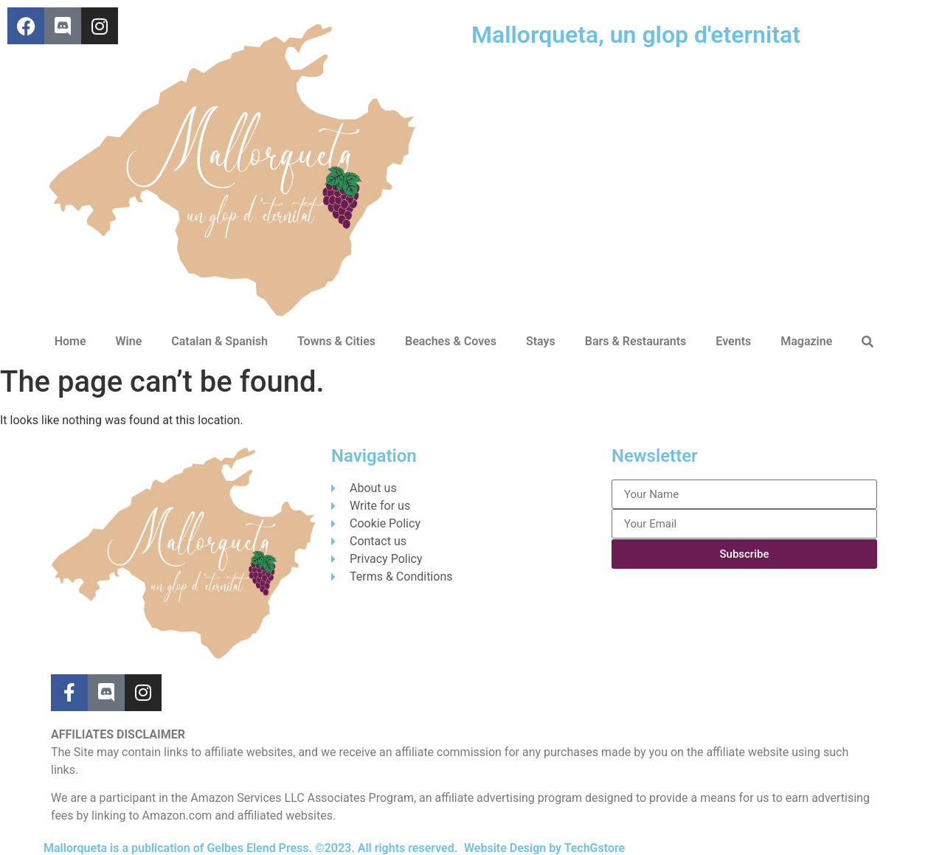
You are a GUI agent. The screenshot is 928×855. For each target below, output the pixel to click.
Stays (540, 341)
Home (70, 341)
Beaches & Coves (450, 341)
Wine (129, 341)
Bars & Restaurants (636, 341)
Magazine (806, 341)
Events (733, 341)
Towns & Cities (336, 341)
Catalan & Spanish (219, 341)
